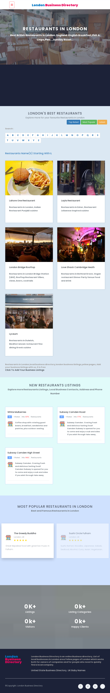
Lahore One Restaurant (22, 200)
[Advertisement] (55, 85)
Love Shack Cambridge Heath (78, 266)
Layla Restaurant (70, 200)
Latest (102, 122)
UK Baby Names (76, 669)
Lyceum (13, 333)
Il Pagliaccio (20, 532)
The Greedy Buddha (80, 532)
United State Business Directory (48, 669)
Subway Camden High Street (23, 451)
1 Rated (17, 415)
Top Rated (74, 122)
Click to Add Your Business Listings (24, 369)
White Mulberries (16, 411)
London (55, 5)
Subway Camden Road (72, 411)
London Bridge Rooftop (22, 266)
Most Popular (89, 122)
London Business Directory (30, 684)
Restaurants (36, 415)
